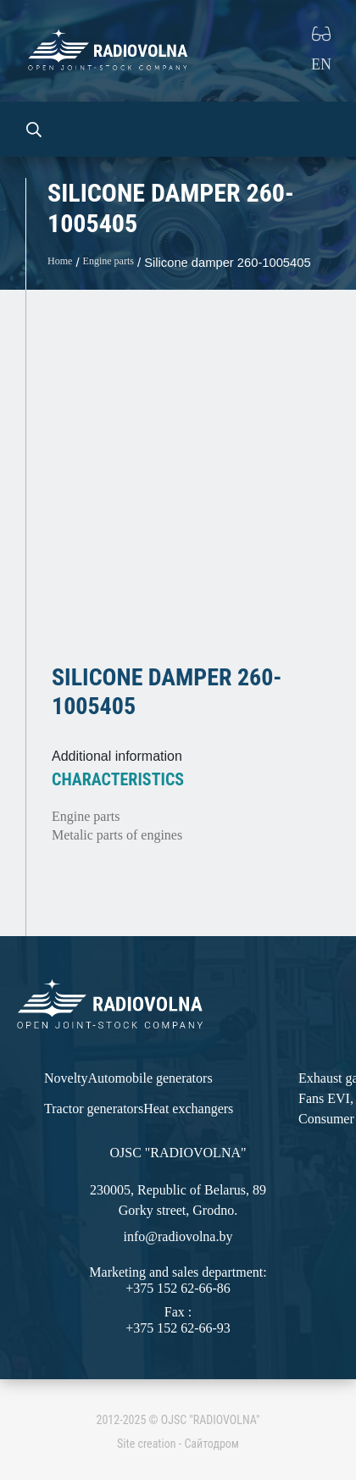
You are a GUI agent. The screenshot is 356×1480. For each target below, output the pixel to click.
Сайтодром (211, 1443)
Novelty (66, 1078)
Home (59, 261)
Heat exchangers (188, 1108)
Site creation (146, 1443)
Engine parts (108, 261)
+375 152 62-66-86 (178, 1288)
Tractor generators (93, 1108)
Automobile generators (150, 1078)
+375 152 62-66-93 (178, 1328)
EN (321, 64)
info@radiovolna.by (178, 1236)
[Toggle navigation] (319, 129)
